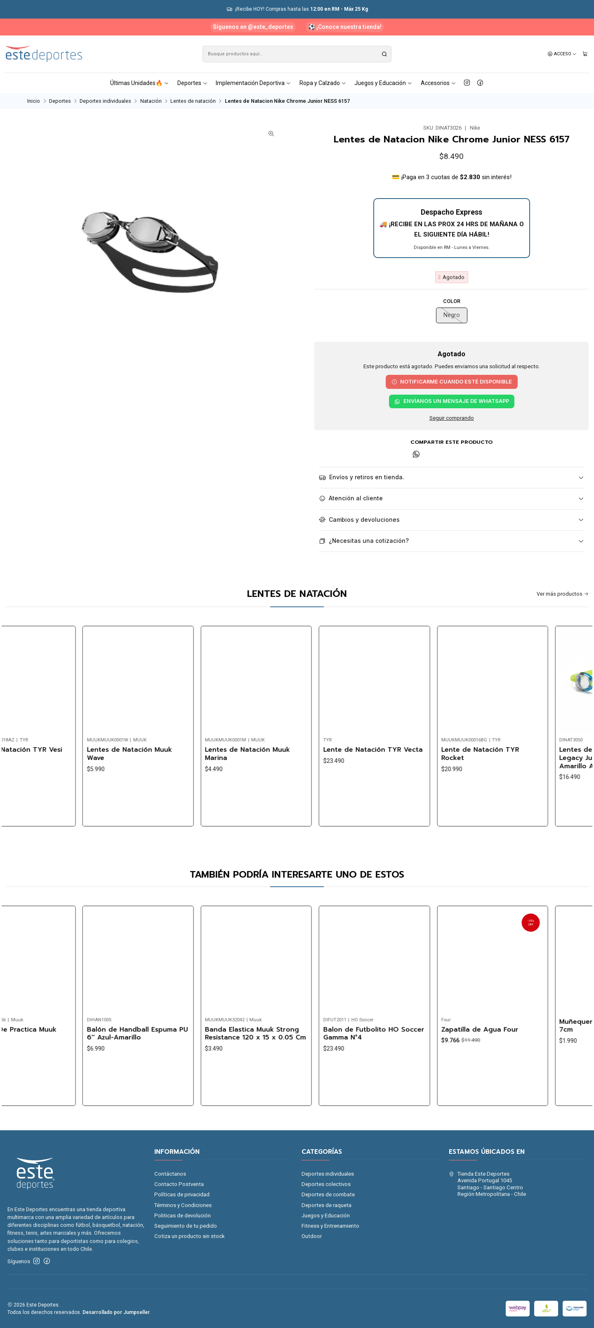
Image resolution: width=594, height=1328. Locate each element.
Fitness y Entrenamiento (330, 1226)
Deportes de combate (328, 1194)
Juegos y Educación (383, 83)
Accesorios (438, 83)
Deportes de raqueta (326, 1205)
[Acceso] (562, 54)
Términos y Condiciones (183, 1205)
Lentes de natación (193, 101)
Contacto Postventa (179, 1184)
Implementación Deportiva (253, 83)
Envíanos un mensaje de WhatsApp (451, 401)
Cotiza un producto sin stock (189, 1236)
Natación (151, 101)
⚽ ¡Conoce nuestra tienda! (345, 27)
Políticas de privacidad (182, 1194)
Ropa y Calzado (322, 83)
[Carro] (585, 54)
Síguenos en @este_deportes (253, 27)
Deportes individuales (105, 101)
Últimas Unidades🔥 (139, 83)
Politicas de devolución (182, 1215)
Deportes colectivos (326, 1184)
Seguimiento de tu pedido (185, 1226)
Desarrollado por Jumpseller (116, 1312)
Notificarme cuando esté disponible (451, 382)
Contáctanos (170, 1174)
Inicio (33, 101)
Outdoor (312, 1236)
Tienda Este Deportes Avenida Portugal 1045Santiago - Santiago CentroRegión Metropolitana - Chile (487, 1184)
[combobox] (297, 54)
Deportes (192, 83)
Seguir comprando (451, 418)
